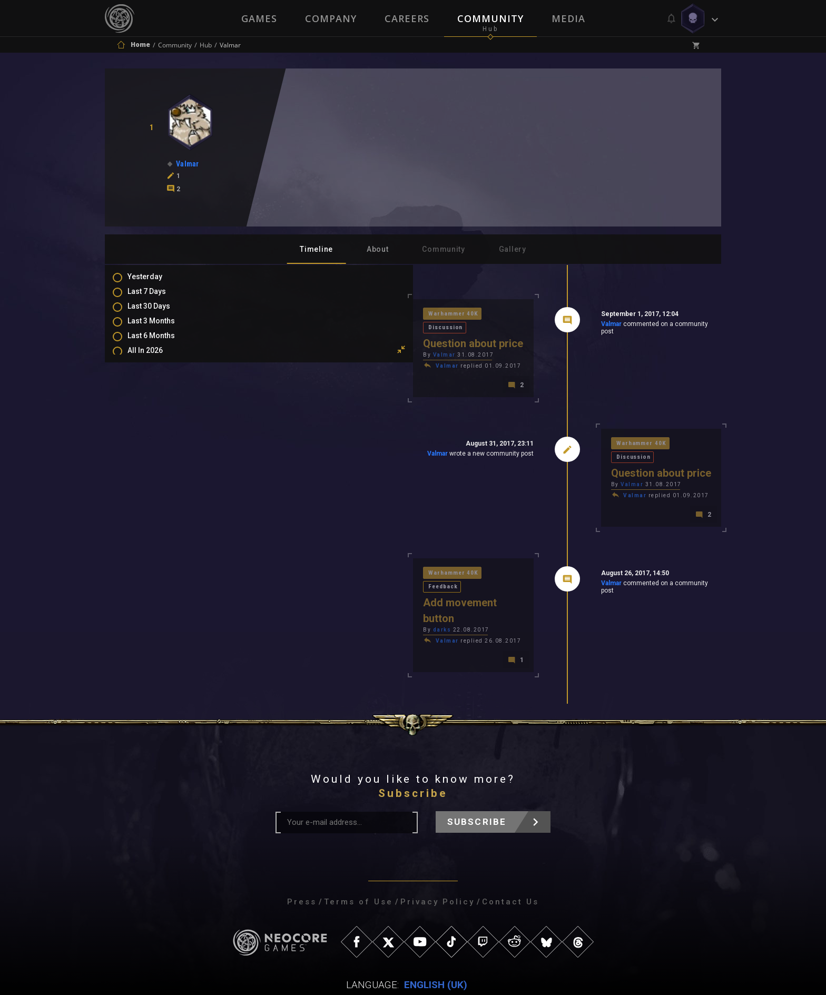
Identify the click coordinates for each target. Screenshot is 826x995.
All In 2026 (155, 359)
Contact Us (510, 854)
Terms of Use (358, 854)
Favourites (156, 445)
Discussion (365, 315)
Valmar (536, 326)
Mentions (154, 430)
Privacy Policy (437, 854)
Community (491, 18)
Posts (148, 399)
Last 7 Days (157, 298)
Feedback (362, 553)
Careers (407, 18)
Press (302, 854)
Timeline (316, 249)
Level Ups (154, 460)
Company (330, 18)
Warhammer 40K (305, 315)
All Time (152, 374)
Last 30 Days (159, 313)
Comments (157, 414)
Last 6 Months (161, 344)
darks (292, 581)
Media (569, 18)
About (378, 249)
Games (258, 18)
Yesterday (155, 283)
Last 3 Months (161, 328)
